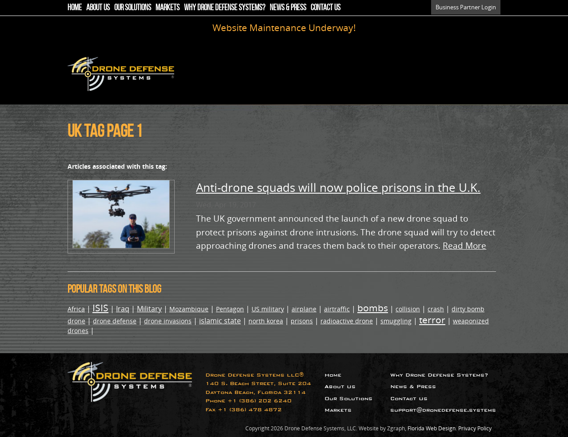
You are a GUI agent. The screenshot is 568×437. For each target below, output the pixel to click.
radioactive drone (346, 321)
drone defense (114, 321)
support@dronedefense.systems (443, 410)
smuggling (396, 321)
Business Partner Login (466, 7)
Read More (464, 245)
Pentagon (230, 309)
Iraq (122, 309)
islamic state (220, 321)
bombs (372, 308)
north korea (265, 321)
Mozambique (188, 309)
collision (408, 309)
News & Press (288, 7)
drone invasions (168, 321)
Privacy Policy (475, 428)
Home (75, 7)
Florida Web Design (432, 428)
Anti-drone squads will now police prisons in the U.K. (338, 187)
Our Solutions (132, 7)
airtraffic (337, 309)
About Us (98, 7)
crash (436, 309)
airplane (304, 309)
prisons (302, 321)
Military (149, 309)
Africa (76, 309)
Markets (168, 7)
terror (432, 320)
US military (268, 309)
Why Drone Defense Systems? (224, 7)
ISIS (100, 308)
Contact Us (325, 7)
